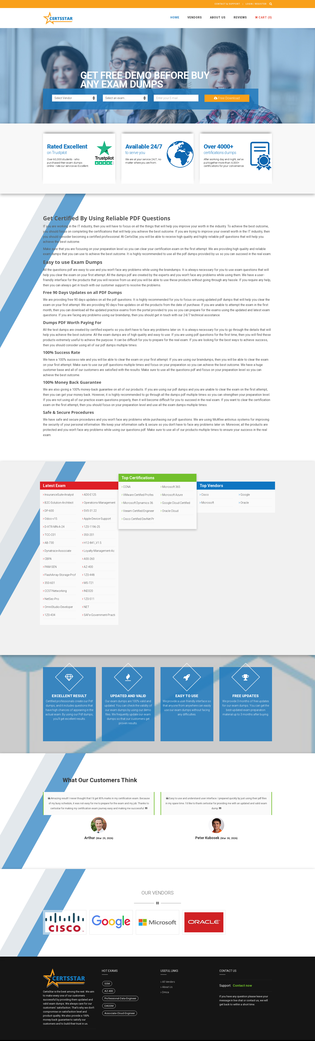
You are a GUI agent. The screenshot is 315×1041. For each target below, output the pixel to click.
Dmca (165, 992)
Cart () (263, 17)
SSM (107, 983)
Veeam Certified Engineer (138, 510)
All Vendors (168, 981)
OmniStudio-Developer (58, 607)
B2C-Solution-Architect (58, 502)
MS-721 (88, 582)
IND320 (87, 590)
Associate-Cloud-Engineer (119, 1013)
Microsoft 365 (170, 486)
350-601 (49, 582)
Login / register (256, 4)
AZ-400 (87, 566)
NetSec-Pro (51, 598)
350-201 (88, 534)
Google (244, 494)
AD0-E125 (89, 494)
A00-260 (88, 558)
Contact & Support (227, 4)
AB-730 (48, 542)
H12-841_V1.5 (91, 542)
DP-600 (48, 510)
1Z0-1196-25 (91, 526)
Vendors (194, 17)
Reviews (240, 17)
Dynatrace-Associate (57, 550)
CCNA (126, 486)
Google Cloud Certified (175, 502)
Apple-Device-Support (96, 518)
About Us (218, 17)
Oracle (244, 502)
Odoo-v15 (50, 518)
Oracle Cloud (169, 510)
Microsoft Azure (172, 494)
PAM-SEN (50, 566)
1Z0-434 (49, 615)
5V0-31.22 (89, 510)
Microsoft (207, 502)
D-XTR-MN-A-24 (53, 526)
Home (174, 17)
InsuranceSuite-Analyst (58, 494)
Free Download (227, 98)
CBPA (47, 558)
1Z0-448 (88, 574)
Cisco (204, 494)
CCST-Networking (55, 590)
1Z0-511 (88, 598)
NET (85, 607)
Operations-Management (98, 502)
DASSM (109, 1005)
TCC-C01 (49, 534)
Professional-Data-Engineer (120, 998)
